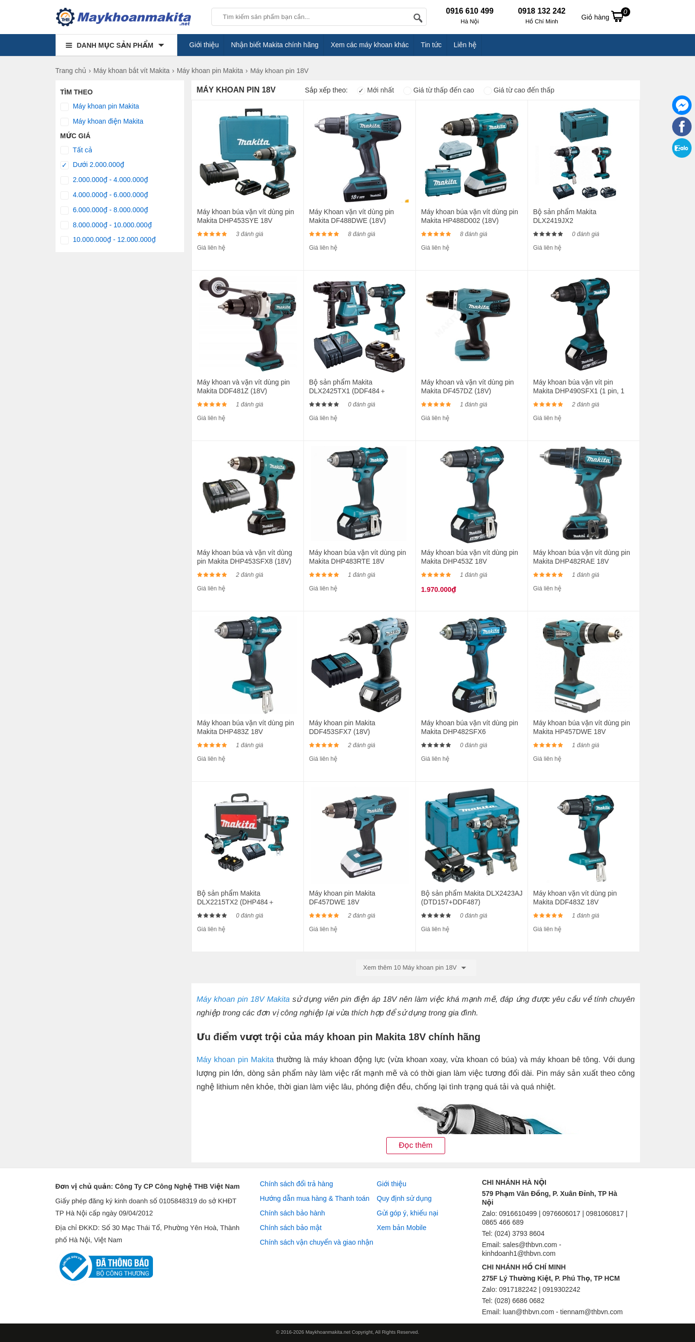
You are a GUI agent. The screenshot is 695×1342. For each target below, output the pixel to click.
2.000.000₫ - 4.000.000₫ (104, 180)
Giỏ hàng (606, 16)
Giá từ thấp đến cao (438, 90)
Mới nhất (375, 90)
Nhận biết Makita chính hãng (275, 45)
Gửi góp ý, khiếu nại (407, 1213)
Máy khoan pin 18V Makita (243, 999)
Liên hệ (465, 45)
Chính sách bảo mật (291, 1228)
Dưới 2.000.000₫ (92, 165)
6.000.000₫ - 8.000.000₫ (104, 210)
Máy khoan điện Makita (102, 121)
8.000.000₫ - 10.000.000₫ (106, 225)
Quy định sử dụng (404, 1198)
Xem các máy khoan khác (370, 45)
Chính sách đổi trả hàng (296, 1184)
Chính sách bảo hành (292, 1213)
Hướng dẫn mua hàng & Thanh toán (315, 1198)
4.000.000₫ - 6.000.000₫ (104, 195)
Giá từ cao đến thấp (519, 90)
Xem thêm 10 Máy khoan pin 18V (416, 967)
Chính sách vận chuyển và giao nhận (317, 1242)
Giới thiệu (204, 45)
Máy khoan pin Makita (99, 106)
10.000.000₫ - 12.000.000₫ (108, 240)
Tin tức (431, 45)
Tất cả (76, 150)
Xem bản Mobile (402, 1228)
